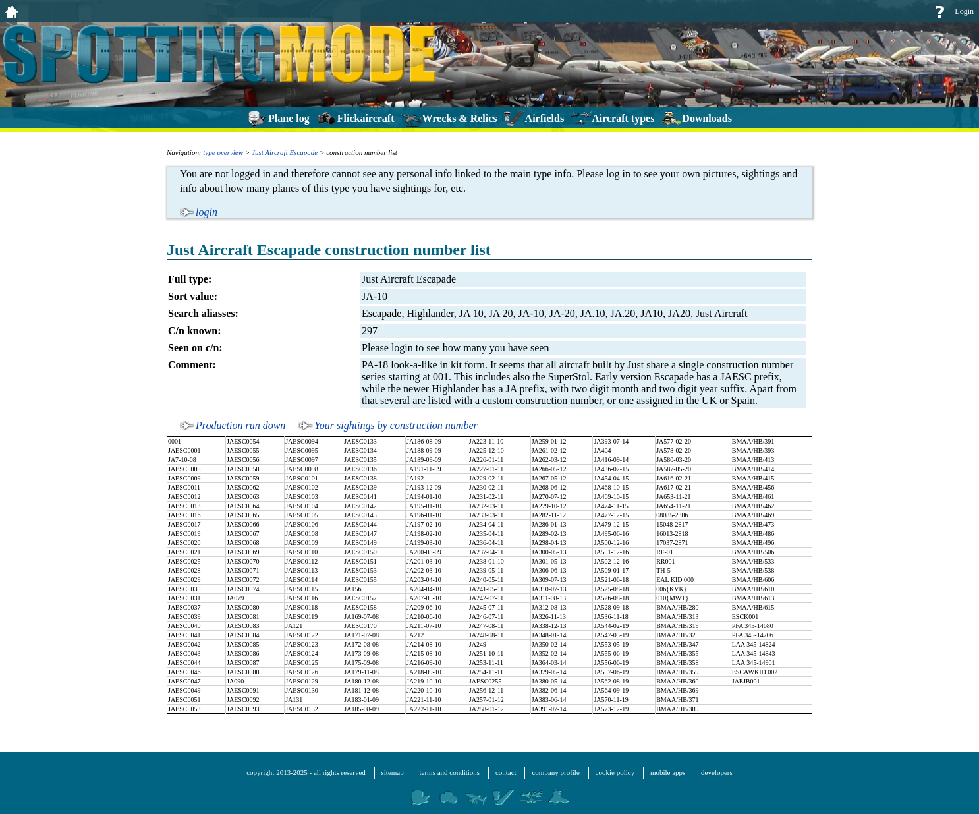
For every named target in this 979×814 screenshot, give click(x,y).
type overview (223, 152)
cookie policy (615, 772)
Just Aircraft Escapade (285, 152)
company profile (555, 772)
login (206, 212)
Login (964, 11)
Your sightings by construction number (395, 425)
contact (506, 772)
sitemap (392, 772)
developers (717, 772)
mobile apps (667, 772)
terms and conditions (449, 772)
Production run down (240, 425)
